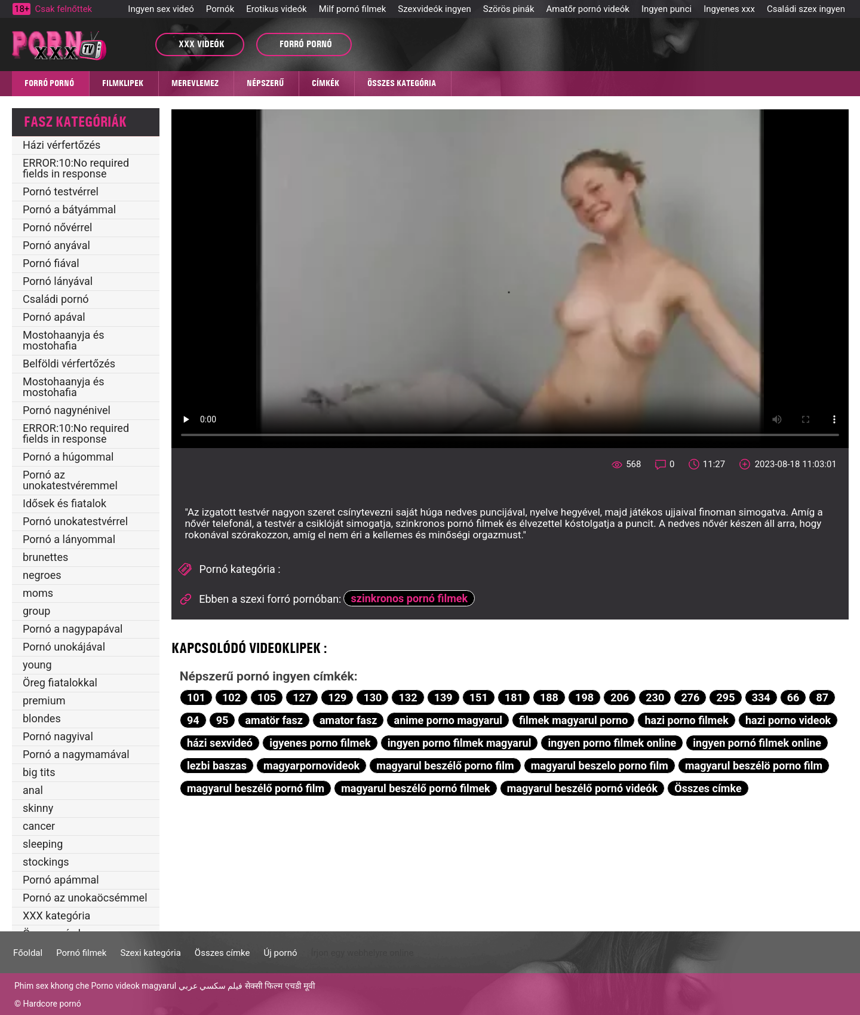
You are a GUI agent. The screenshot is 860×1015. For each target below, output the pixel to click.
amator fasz (348, 720)
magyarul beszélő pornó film (255, 788)
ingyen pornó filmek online (757, 743)
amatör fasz (273, 720)
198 (584, 697)
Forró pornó (49, 83)
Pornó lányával (58, 281)
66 (793, 697)
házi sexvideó (220, 743)
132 (408, 697)
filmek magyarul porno (573, 720)
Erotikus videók (276, 9)
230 (655, 697)
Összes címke (707, 788)
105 (266, 697)
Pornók (220, 9)
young (37, 664)
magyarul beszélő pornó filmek (415, 788)
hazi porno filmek (686, 720)
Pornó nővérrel (57, 227)
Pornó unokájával (64, 646)
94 (193, 720)
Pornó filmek (81, 952)
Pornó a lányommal (69, 539)
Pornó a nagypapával (72, 629)
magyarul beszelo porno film (599, 765)
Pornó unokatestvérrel (75, 521)
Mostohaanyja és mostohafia (64, 340)
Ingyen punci (666, 9)
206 (619, 697)
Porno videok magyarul (133, 986)
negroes (42, 575)
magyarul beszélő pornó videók (582, 788)
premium (44, 700)
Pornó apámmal (61, 879)
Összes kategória (401, 83)
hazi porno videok (788, 720)
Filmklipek (122, 83)
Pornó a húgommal (68, 456)
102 (231, 697)
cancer (39, 826)
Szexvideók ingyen (434, 9)
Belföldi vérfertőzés (69, 363)
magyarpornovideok (311, 765)
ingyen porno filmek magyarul (460, 743)
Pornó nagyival (58, 736)
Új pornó (280, 952)
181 (514, 697)
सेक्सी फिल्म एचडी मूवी (280, 986)
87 (822, 697)
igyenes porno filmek (320, 743)
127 (302, 697)
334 (761, 697)
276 (690, 697)
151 (478, 697)
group (36, 611)
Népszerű (265, 83)
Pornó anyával (56, 245)
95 (222, 720)
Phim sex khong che (51, 986)
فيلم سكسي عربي (211, 986)
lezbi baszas (217, 765)
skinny (38, 808)
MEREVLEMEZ (195, 83)
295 (726, 697)
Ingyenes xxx (729, 9)
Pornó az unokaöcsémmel (85, 897)
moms (38, 593)
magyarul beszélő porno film (445, 765)
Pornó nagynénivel (66, 410)
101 (196, 697)
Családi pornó (56, 299)
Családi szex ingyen (806, 9)
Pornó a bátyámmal (69, 209)
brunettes (45, 557)
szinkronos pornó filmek (409, 598)
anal (33, 790)
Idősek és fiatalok (64, 503)
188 (549, 697)
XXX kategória (56, 915)
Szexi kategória (150, 952)
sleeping (43, 844)
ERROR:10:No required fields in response (76, 168)
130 (372, 697)
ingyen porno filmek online (612, 743)
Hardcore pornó (52, 1003)
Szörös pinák (509, 9)
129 (337, 697)
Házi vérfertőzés (61, 145)
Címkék (325, 83)
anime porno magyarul (448, 720)
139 (443, 697)
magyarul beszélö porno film (753, 765)
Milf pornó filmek (352, 9)
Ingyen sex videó (161, 9)
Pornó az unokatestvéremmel (70, 480)
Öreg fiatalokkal (60, 682)
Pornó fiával (51, 263)
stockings (46, 861)
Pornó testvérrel (61, 191)
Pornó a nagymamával (76, 754)
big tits (39, 772)
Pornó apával (54, 317)
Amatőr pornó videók (587, 9)
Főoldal (27, 952)
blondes (42, 718)
